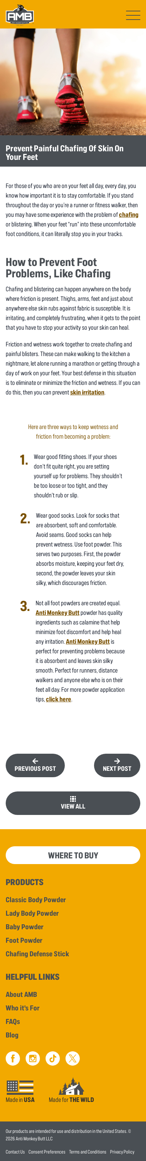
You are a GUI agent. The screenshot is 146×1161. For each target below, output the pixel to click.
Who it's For (23, 1007)
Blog (12, 1034)
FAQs (13, 1021)
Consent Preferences (47, 1152)
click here (58, 699)
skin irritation (87, 392)
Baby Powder (24, 926)
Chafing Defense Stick (37, 953)
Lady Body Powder (32, 913)
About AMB (21, 994)
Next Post (117, 768)
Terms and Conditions (87, 1152)
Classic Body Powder (36, 899)
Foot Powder (24, 940)
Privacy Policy (122, 1152)
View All (73, 806)
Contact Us (15, 1152)
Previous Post (35, 768)
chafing (129, 214)
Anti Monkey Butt (57, 612)
